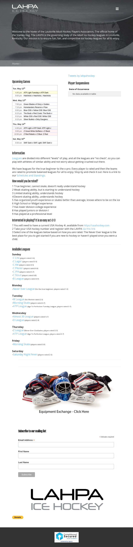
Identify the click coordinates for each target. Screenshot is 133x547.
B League (18, 278)
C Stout (17, 275)
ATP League (20, 306)
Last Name (23, 462)
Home (15, 63)
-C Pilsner (17, 268)
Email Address (26, 440)
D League (18, 320)
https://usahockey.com (96, 225)
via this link (89, 228)
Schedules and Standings (31, 175)
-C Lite (15, 258)
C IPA (16, 271)
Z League (18, 330)
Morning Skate (21, 302)
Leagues (17, 158)
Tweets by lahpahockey (81, 75)
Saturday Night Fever (25, 354)
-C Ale (15, 264)
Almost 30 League (23, 316)
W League (18, 299)
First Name (23, 451)
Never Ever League (24, 289)
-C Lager (17, 261)
